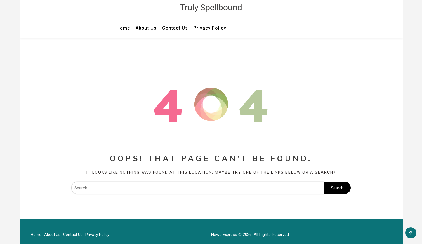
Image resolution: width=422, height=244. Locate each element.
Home (123, 28)
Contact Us (175, 28)
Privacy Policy (210, 28)
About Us (146, 28)
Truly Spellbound (211, 7)
